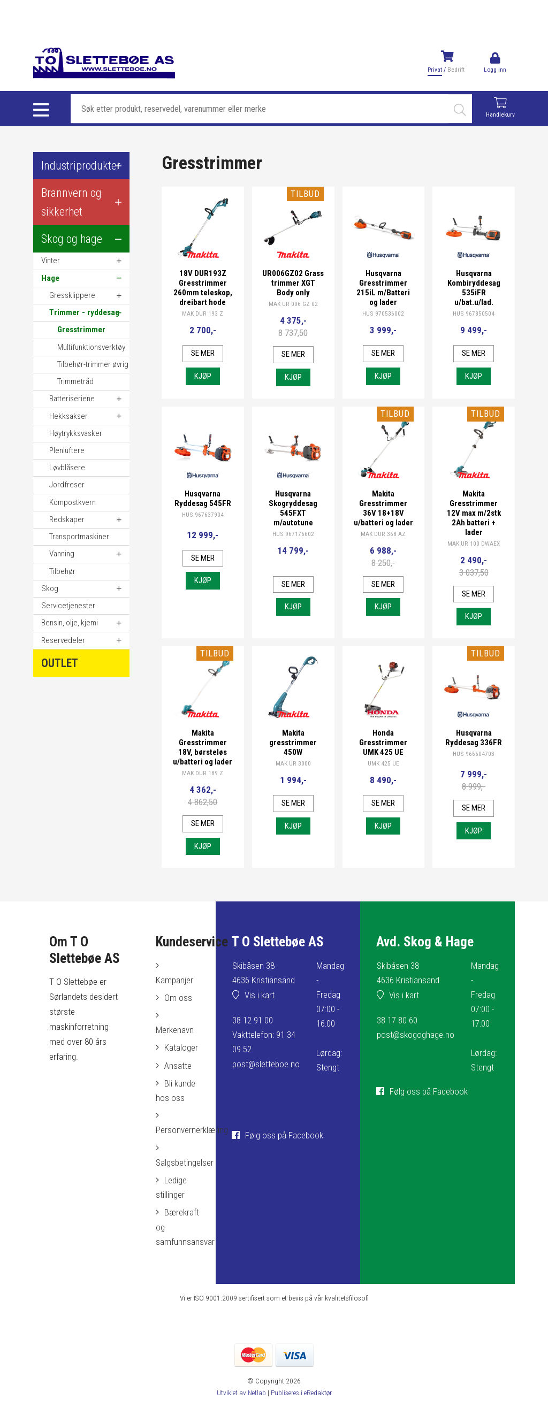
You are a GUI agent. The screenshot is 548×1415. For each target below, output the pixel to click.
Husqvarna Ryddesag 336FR (474, 739)
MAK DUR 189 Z (202, 785)
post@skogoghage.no (415, 1048)
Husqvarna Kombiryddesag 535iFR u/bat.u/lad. (474, 288)
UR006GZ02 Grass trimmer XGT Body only (293, 283)
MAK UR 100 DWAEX (473, 544)
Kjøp (202, 376)
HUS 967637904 (202, 515)
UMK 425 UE (383, 765)
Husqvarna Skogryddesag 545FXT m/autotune (293, 509)
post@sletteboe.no (265, 1077)
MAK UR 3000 (293, 765)
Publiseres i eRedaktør (301, 1406)
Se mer (203, 353)
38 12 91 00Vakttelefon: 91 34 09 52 (262, 1048)
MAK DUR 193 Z (202, 313)
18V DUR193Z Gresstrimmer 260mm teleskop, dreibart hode (203, 288)
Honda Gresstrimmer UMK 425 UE (383, 744)
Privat (434, 69)
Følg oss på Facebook (283, 1148)
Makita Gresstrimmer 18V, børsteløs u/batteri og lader (202, 754)
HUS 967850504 (473, 313)
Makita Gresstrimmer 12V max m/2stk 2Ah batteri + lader (474, 514)
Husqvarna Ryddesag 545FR (203, 499)
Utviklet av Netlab (240, 1406)
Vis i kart (258, 1008)
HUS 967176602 (293, 535)
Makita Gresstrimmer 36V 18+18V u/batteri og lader (383, 514)
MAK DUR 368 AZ (383, 544)
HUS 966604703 (473, 756)
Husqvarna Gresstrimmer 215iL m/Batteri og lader (383, 288)
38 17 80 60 (396, 1033)
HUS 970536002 (383, 313)
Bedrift (454, 69)
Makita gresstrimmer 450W (293, 744)
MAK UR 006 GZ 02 (293, 304)
